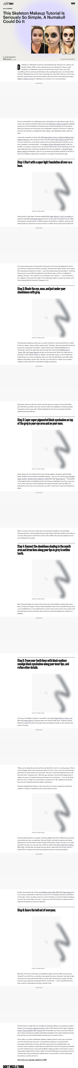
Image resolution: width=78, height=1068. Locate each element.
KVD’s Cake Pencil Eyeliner (65, 845)
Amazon (39, 1030)
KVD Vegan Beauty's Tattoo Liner (61, 718)
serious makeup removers (36, 1028)
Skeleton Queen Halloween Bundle (54, 144)
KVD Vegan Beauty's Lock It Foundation (59, 216)
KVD (22, 847)
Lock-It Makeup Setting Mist (47, 892)
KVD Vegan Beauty (37, 219)
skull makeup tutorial (62, 139)
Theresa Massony (10, 57)
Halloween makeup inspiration (59, 124)
